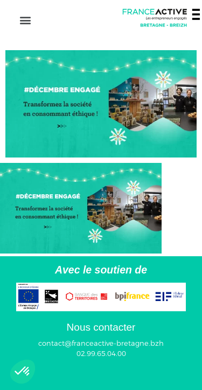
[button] (25, 20)
